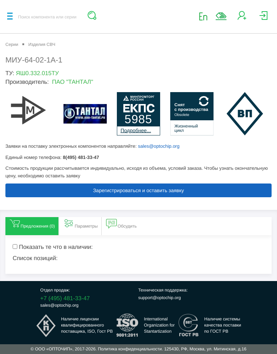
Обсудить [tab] (121, 223)
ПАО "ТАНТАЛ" (72, 82)
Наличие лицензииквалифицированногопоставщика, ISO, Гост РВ (87, 325)
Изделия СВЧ (41, 44)
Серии (11, 44)
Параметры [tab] (80, 223)
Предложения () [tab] (32, 223)
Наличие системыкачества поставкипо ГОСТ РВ (222, 325)
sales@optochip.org (159, 146)
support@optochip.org (159, 297)
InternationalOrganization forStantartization (159, 325)
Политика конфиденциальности (130, 348)
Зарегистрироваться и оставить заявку (138, 190)
